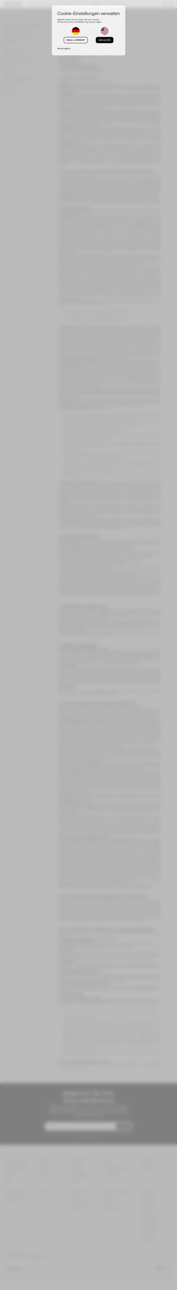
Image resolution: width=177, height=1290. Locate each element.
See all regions (63, 48)
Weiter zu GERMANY (75, 40)
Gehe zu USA (105, 40)
